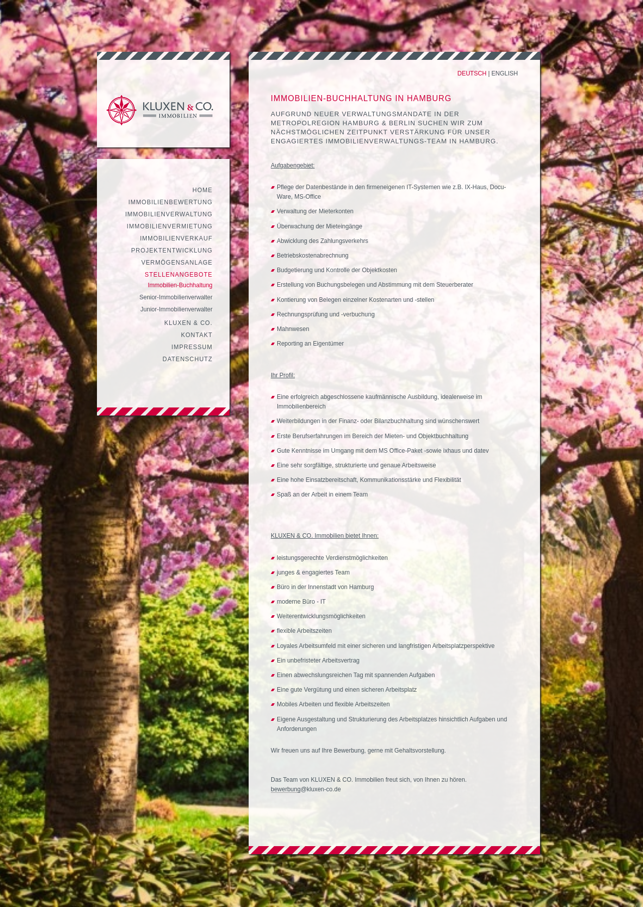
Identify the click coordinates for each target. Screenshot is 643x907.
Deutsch (472, 73)
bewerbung (285, 789)
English (504, 73)
